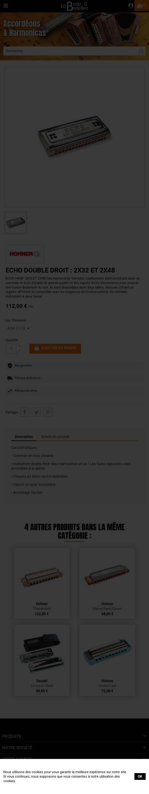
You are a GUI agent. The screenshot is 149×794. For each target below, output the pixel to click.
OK (140, 776)
